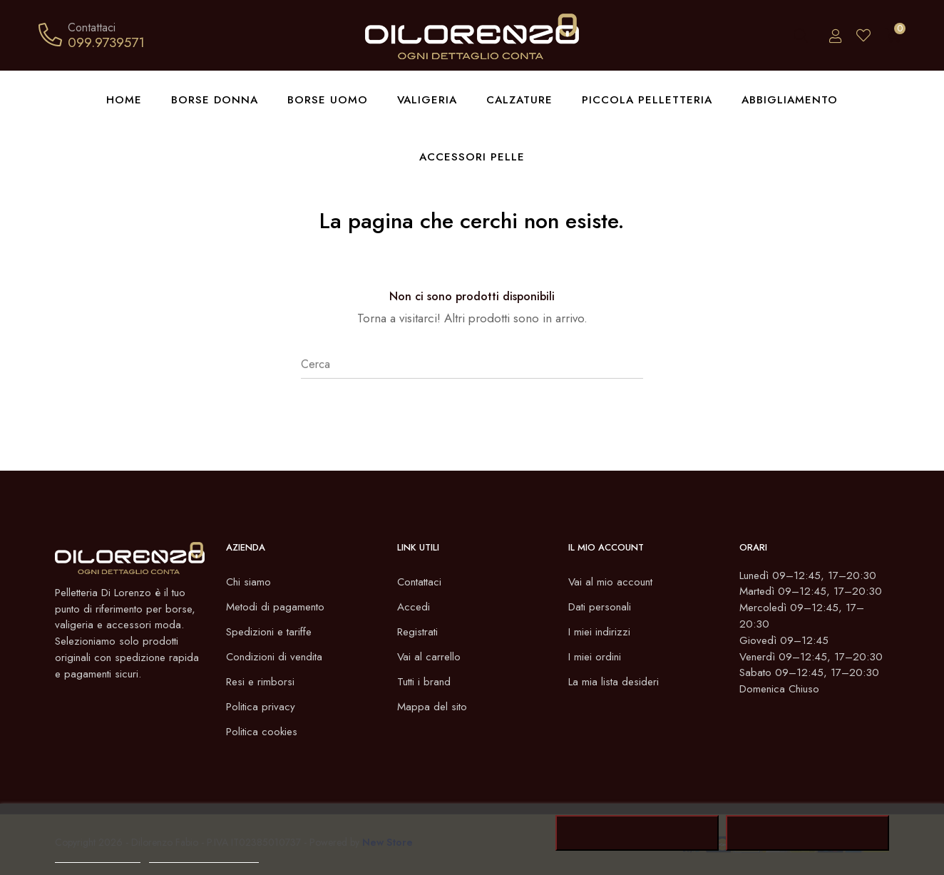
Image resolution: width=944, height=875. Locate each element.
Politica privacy (261, 706)
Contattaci (421, 581)
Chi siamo (249, 581)
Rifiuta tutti (637, 833)
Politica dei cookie (97, 856)
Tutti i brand (425, 681)
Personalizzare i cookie (204, 856)
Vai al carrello (429, 656)
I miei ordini (595, 656)
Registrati (419, 631)
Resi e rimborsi (261, 681)
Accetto (807, 833)
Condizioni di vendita (276, 656)
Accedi (414, 606)
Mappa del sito (433, 706)
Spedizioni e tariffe (271, 631)
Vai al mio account (611, 581)
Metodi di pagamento (277, 606)
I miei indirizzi (600, 631)
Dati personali (601, 606)
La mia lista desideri (615, 681)
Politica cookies (263, 731)
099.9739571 (106, 42)
